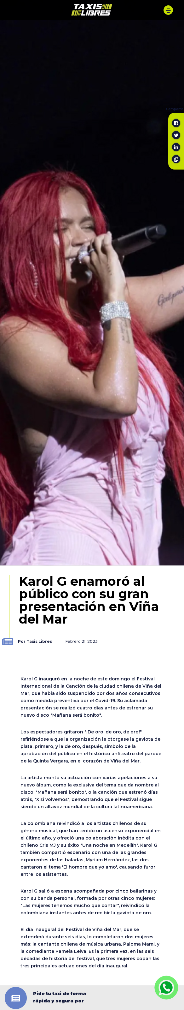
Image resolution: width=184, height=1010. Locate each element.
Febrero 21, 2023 (82, 641)
